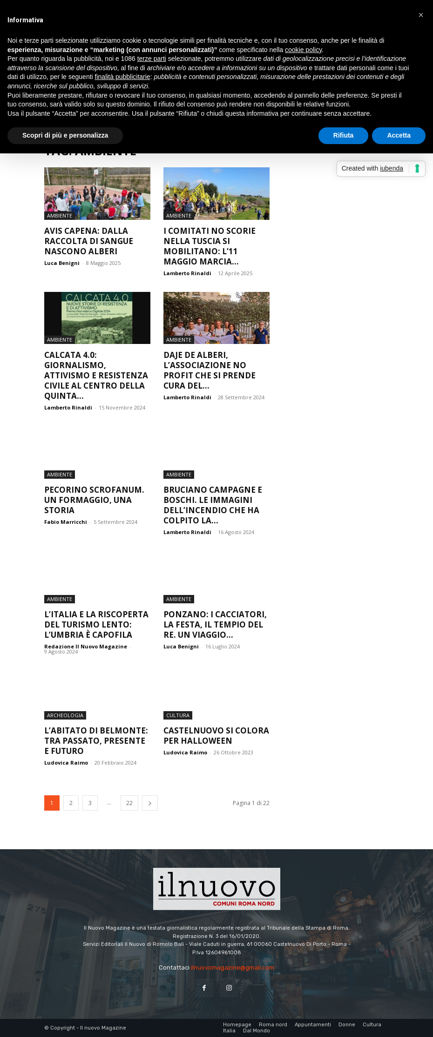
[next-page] (150, 803)
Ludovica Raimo (66, 762)
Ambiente (59, 215)
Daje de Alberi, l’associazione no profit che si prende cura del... (209, 370)
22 (129, 803)
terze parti (151, 58)
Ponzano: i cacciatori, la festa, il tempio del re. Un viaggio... (215, 624)
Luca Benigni (62, 262)
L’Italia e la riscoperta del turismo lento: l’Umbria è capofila (96, 624)
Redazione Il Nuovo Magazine (85, 646)
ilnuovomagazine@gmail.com (232, 967)
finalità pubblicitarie (122, 76)
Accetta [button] (399, 135)
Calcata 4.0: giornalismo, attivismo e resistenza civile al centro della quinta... (96, 375)
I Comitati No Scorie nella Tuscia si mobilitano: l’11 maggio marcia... (209, 246)
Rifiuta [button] (343, 135)
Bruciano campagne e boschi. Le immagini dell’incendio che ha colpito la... (212, 505)
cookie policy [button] (303, 49)
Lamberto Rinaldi (187, 273)
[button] (420, 14)
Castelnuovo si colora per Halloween (216, 735)
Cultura (177, 715)
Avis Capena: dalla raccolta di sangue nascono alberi (88, 241)
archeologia (65, 715)
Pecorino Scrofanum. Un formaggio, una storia (94, 499)
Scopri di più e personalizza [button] (65, 135)
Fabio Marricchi (65, 521)
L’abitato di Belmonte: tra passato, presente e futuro (96, 740)
